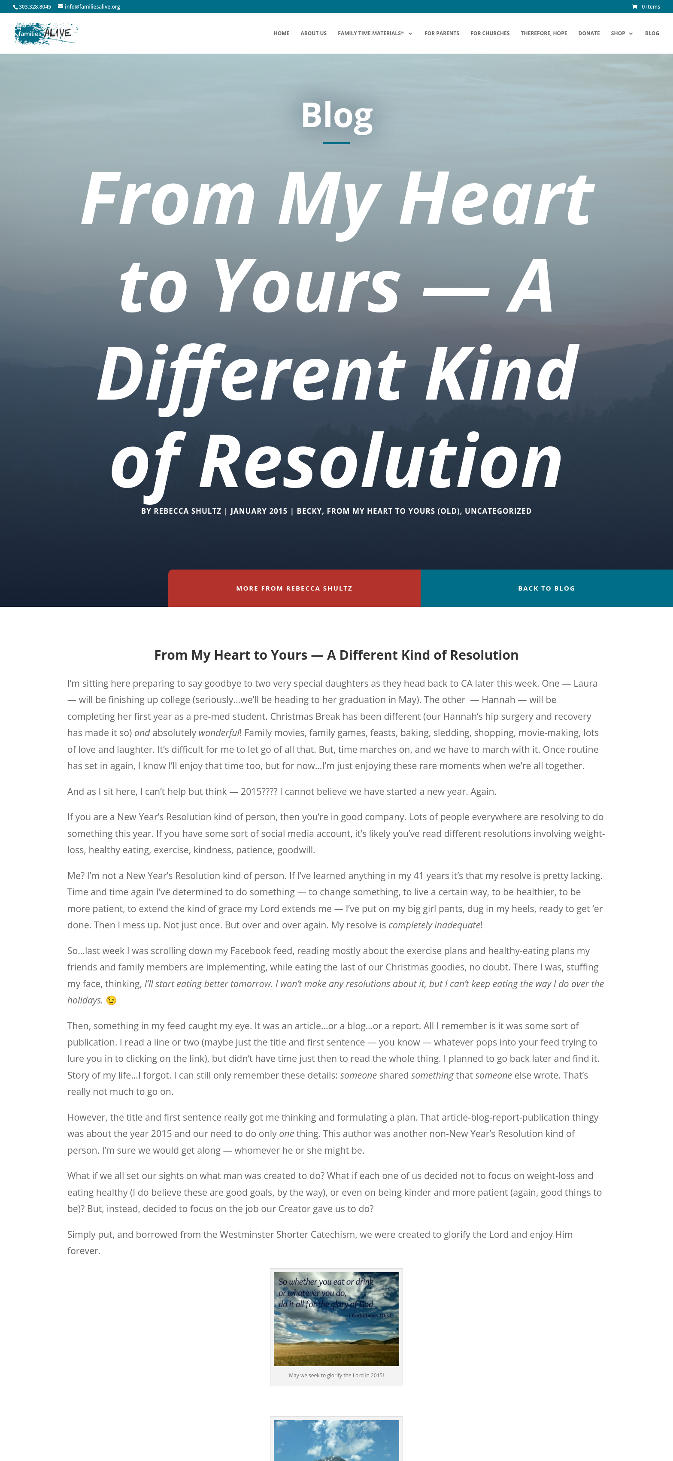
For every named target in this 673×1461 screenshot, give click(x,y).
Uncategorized (498, 511)
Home (281, 33)
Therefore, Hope (544, 33)
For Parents (441, 33)
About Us (313, 33)
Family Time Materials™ (371, 33)
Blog (652, 33)
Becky (309, 511)
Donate (589, 33)
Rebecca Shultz (187, 511)
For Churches (489, 33)
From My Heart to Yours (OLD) (393, 511)
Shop (618, 33)
